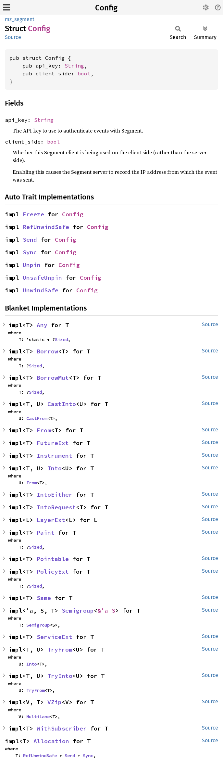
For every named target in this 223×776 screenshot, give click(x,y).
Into (54, 468)
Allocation (51, 741)
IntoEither (54, 494)
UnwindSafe (40, 290)
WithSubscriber (62, 728)
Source (13, 37)
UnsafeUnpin (42, 277)
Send (30, 239)
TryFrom (59, 649)
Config (106, 7)
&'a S (106, 610)
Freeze (33, 214)
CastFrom (36, 418)
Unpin (32, 265)
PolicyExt (53, 571)
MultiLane (38, 716)
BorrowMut (53, 377)
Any (42, 325)
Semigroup (78, 610)
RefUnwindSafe (46, 227)
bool (84, 73)
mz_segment (19, 19)
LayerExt (51, 520)
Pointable (53, 559)
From (44, 430)
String (74, 65)
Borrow (47, 351)
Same (44, 598)
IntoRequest (56, 507)
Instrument (54, 455)
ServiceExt (54, 637)
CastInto (61, 404)
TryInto (59, 676)
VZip (54, 702)
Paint (46, 532)
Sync (30, 252)
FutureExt (53, 443)
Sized (61, 339)
